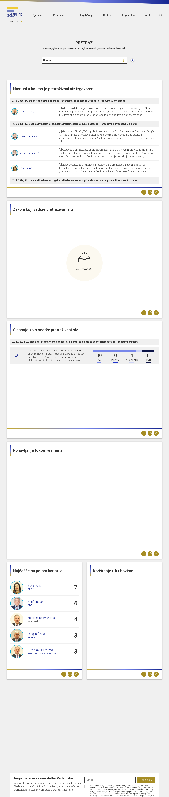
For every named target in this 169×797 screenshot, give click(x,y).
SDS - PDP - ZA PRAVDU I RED (43, 653)
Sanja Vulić (26, 168)
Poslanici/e (60, 15)
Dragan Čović (36, 634)
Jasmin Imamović (29, 136)
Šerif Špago (35, 601)
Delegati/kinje (85, 15)
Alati (148, 15)
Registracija (146, 779)
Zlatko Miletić (27, 111)
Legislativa (128, 15)
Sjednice (38, 15)
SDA (30, 605)
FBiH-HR (32, 637)
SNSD (31, 589)
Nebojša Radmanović (41, 617)
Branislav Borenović (40, 650)
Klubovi (107, 15)
